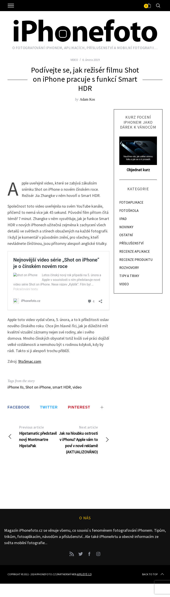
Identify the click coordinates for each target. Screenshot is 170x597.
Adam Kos (87, 99)
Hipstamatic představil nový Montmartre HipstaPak (33, 436)
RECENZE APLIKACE (134, 251)
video (77, 387)
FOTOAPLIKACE (131, 202)
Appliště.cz (84, 574)
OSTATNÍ (126, 235)
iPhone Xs (16, 387)
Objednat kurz (138, 169)
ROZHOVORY (129, 267)
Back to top (153, 574)
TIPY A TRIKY (129, 276)
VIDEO (74, 60)
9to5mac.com (29, 361)
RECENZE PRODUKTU (136, 259)
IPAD (123, 218)
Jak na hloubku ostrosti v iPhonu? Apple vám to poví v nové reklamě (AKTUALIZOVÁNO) (83, 439)
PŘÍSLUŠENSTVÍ (131, 243)
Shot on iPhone (38, 387)
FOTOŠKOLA (129, 210)
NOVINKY (126, 227)
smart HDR (61, 387)
